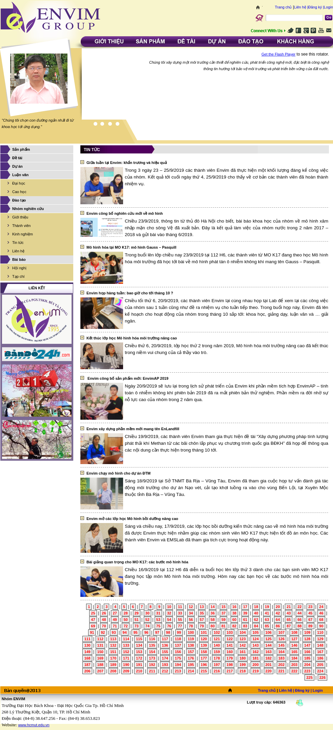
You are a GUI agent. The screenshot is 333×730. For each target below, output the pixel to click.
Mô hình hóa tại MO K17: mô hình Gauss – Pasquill (131, 247)
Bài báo (19, 259)
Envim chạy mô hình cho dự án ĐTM (118, 473)
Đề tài (17, 158)
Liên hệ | (301, 7)
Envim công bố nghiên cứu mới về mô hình (124, 213)
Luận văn (20, 175)
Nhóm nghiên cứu (28, 209)
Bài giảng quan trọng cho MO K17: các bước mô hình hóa (137, 562)
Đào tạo (19, 200)
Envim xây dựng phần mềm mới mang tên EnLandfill (132, 429)
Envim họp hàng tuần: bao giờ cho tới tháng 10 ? (129, 293)
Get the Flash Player (278, 54)
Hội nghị (19, 268)
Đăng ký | (316, 7)
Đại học (18, 183)
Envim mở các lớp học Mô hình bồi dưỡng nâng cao (132, 519)
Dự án (17, 166)
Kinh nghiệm (22, 234)
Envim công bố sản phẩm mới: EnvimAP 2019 (127, 378)
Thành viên (21, 226)
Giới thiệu (20, 217)
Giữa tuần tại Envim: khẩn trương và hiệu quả (126, 163)
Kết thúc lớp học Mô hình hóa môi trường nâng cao (131, 338)
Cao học (19, 192)
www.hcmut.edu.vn (33, 725)
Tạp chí (18, 276)
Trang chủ (283, 7)
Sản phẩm (21, 149)
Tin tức (18, 243)
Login (328, 7)
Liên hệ (18, 251)
